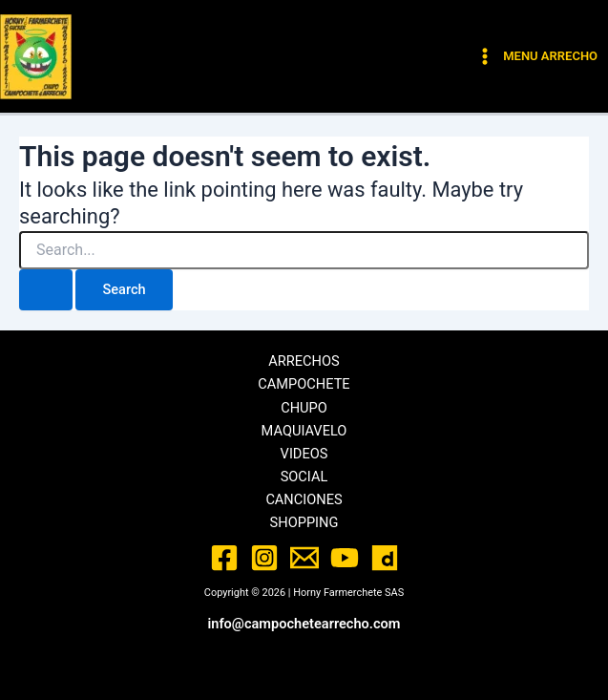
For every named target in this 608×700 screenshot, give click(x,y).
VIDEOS (304, 453)
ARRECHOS (303, 361)
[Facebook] (224, 557)
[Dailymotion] (384, 557)
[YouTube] (344, 557)
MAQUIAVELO (304, 430)
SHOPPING (304, 522)
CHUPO (304, 407)
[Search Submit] (46, 289)
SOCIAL (304, 476)
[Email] (304, 557)
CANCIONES (303, 499)
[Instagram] (264, 557)
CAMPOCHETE (303, 383)
